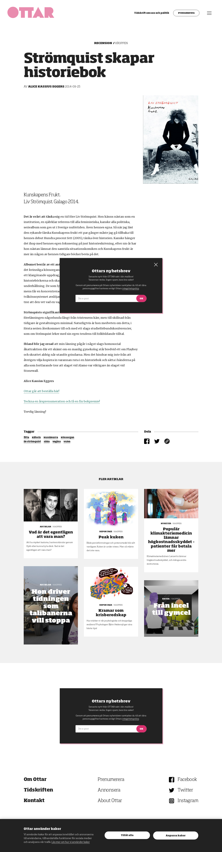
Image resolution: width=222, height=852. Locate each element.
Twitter (185, 790)
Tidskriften (38, 790)
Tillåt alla (127, 835)
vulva (67, 442)
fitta (26, 438)
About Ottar (110, 800)
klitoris (36, 438)
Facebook (187, 779)
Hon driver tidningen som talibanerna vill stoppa (50, 606)
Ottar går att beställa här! (41, 391)
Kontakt (34, 800)
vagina (56, 442)
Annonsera (109, 790)
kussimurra (51, 438)
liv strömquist (32, 442)
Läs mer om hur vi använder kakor (71, 842)
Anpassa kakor (176, 835)
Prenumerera (184, 15)
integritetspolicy (130, 719)
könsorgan (67, 438)
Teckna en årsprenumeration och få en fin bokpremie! (62, 401)
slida (47, 442)
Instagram (188, 800)
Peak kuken (111, 537)
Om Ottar (35, 779)
